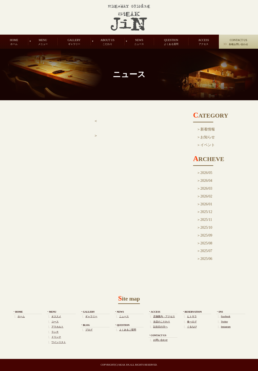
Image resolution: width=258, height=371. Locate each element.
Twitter (224, 321)
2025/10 (206, 227)
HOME (14, 42)
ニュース (124, 316)
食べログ (192, 321)
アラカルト (57, 326)
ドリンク (56, 337)
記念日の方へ (160, 326)
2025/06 (206, 259)
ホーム (21, 316)
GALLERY (73, 42)
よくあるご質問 (127, 329)
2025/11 (206, 220)
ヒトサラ (192, 316)
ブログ (89, 329)
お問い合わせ (160, 340)
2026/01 (206, 204)
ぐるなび (192, 326)
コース (55, 321)
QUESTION (171, 42)
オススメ (56, 316)
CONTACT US (238, 42)
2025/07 (206, 251)
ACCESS (203, 42)
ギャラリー (91, 316)
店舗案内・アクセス (164, 316)
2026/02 (206, 196)
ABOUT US (108, 42)
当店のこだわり (161, 321)
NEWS (139, 42)
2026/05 (206, 173)
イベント (207, 145)
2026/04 (206, 181)
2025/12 (206, 212)
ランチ (55, 332)
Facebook (225, 316)
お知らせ (207, 137)
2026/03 (206, 188)
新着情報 (207, 129)
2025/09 (206, 235)
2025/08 (206, 243)
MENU (43, 42)
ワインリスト (58, 342)
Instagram (226, 326)
